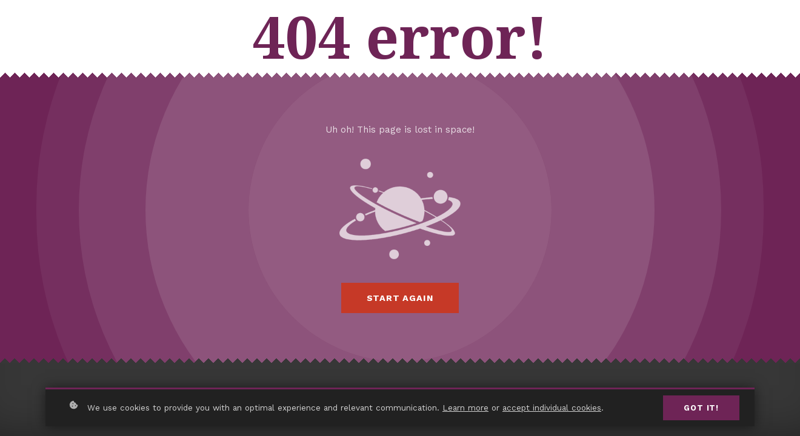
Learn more (465, 407)
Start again (400, 298)
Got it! (701, 407)
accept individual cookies (551, 407)
